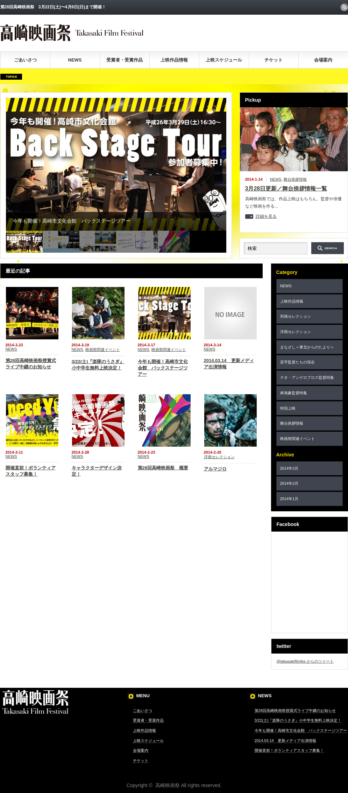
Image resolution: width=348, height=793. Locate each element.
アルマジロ (215, 468)
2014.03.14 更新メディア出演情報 (229, 363)
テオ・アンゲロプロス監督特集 (307, 377)
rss (344, 7)
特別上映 (288, 408)
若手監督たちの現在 (297, 362)
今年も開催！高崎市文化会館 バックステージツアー (163, 368)
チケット (273, 60)
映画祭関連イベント (102, 349)
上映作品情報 (174, 60)
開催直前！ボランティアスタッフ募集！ (31, 471)
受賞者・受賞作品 (124, 60)
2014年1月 (289, 499)
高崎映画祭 (167, 785)
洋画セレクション (219, 457)
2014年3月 (289, 468)
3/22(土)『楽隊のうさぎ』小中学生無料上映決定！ (98, 364)
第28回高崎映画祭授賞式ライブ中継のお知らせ (31, 363)
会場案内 (323, 60)
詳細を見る (266, 216)
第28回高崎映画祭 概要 (163, 467)
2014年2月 (289, 483)
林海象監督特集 (293, 393)
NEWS (75, 60)
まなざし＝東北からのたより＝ (307, 347)
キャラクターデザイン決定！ (97, 471)
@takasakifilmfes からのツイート (305, 661)
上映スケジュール (224, 60)
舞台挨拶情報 (295, 179)
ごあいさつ (25, 60)
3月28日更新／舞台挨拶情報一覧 (286, 189)
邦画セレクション (295, 316)
